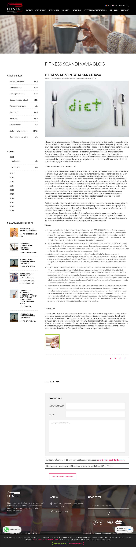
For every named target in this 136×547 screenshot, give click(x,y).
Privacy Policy (15, 534)
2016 (12, 190)
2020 (12, 173)
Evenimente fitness (24, 106)
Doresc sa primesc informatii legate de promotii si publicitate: (79, 466)
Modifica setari (75, 543)
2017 (12, 186)
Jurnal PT (24, 112)
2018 (12, 182)
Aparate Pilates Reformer (95, 10)
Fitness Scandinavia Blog (75, 63)
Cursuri (29, 10)
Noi (110, 10)
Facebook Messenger (122, 529)
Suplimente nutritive (24, 137)
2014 (12, 198)
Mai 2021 (25, 167)
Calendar (77, 10)
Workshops (40, 10)
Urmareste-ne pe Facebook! (95, 522)
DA (102, 466)
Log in (121, 6)
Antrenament (24, 87)
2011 (12, 210)
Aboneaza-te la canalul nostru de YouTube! (101, 522)
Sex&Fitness (24, 125)
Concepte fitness (24, 94)
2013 (12, 202)
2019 (12, 177)
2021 (12, 157)
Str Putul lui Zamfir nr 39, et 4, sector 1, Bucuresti (68, 505)
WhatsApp (15, 529)
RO (109, 6)
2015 (12, 194)
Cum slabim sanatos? (24, 100)
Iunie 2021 (25, 161)
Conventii (66, 10)
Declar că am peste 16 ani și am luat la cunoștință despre (85, 460)
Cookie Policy (30, 534)
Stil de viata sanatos (24, 131)
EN (116, 6)
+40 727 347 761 (61, 511)
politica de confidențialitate (111, 460)
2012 (12, 206)
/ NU (109, 466)
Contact (125, 10)
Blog (116, 10)
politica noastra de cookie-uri (46, 539)
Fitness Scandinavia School (15, 8)
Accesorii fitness (24, 81)
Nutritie (93, 79)
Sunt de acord (60, 543)
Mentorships (53, 10)
